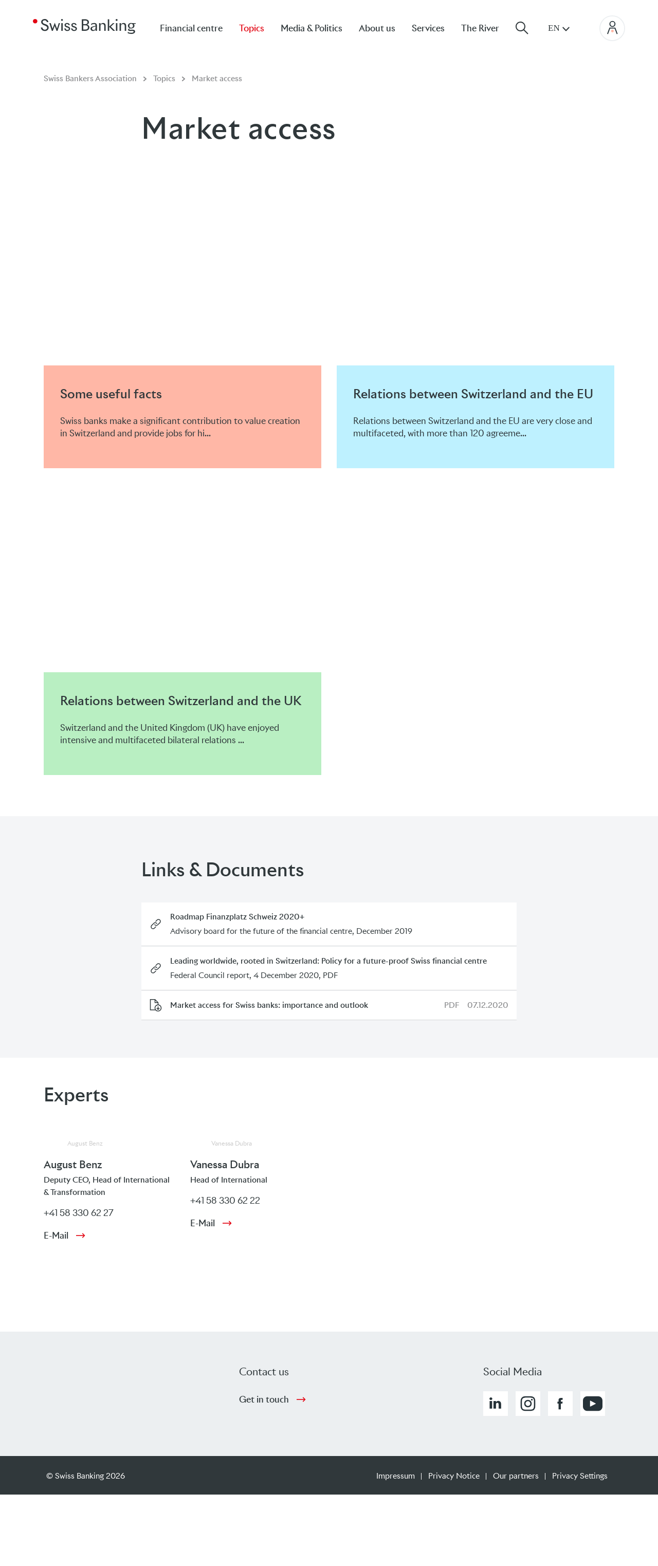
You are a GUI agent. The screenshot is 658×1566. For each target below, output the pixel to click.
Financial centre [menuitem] (191, 28)
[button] (495, 1403)
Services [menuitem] (428, 28)
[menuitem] (488, 28)
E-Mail (56, 1235)
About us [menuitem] (377, 28)
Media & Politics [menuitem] (311, 28)
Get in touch (264, 1399)
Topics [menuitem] (251, 28)
